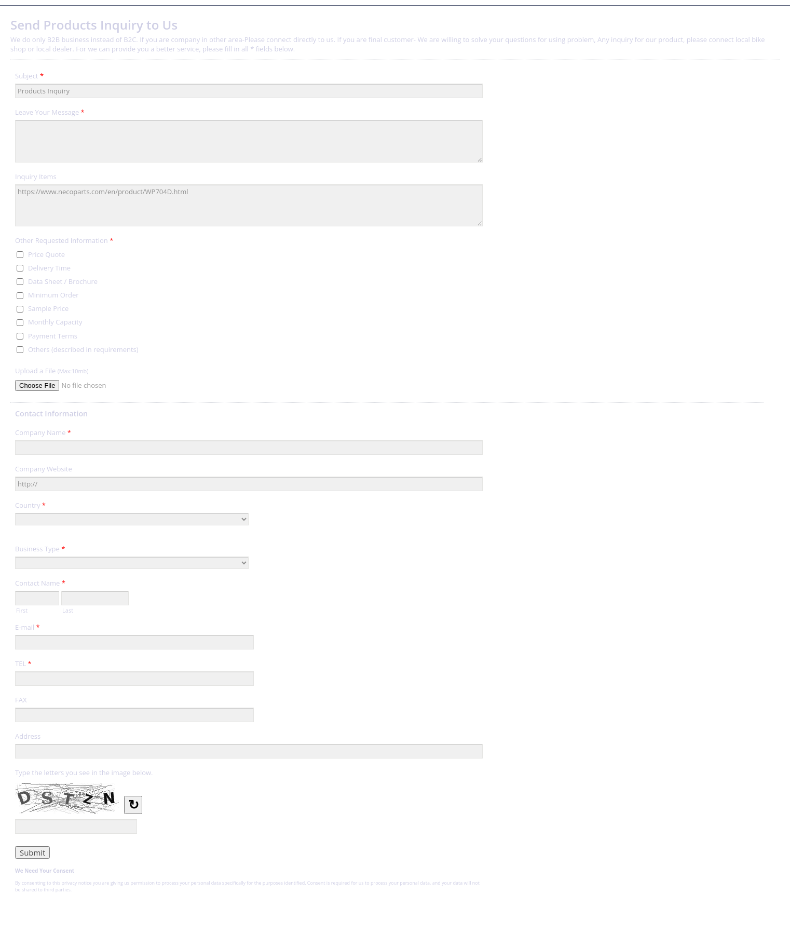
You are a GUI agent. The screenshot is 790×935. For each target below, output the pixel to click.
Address (27, 736)
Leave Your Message (50, 113)
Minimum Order (53, 295)
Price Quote (46, 254)
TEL (23, 665)
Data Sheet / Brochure (63, 281)
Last (67, 609)
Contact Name (40, 584)
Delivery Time (49, 268)
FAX (20, 699)
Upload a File (51, 370)
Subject (29, 77)
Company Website (43, 468)
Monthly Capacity (55, 322)
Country (30, 506)
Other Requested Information (64, 242)
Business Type (40, 550)
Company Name (43, 434)
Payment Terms (52, 336)
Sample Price (48, 308)
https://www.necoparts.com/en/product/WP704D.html (249, 205)
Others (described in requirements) (83, 349)
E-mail (27, 628)
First (22, 609)
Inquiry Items (36, 176)
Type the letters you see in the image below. (84, 772)
